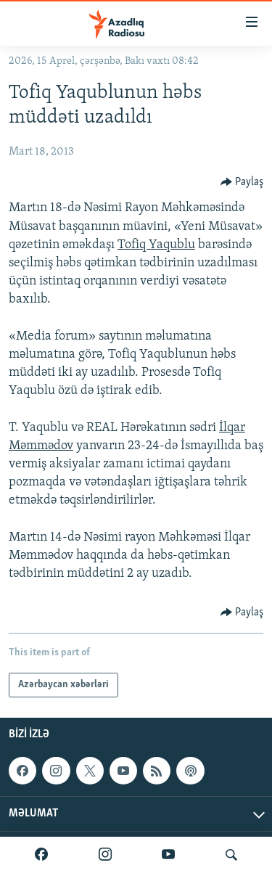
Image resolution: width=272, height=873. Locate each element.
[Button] (242, 182)
